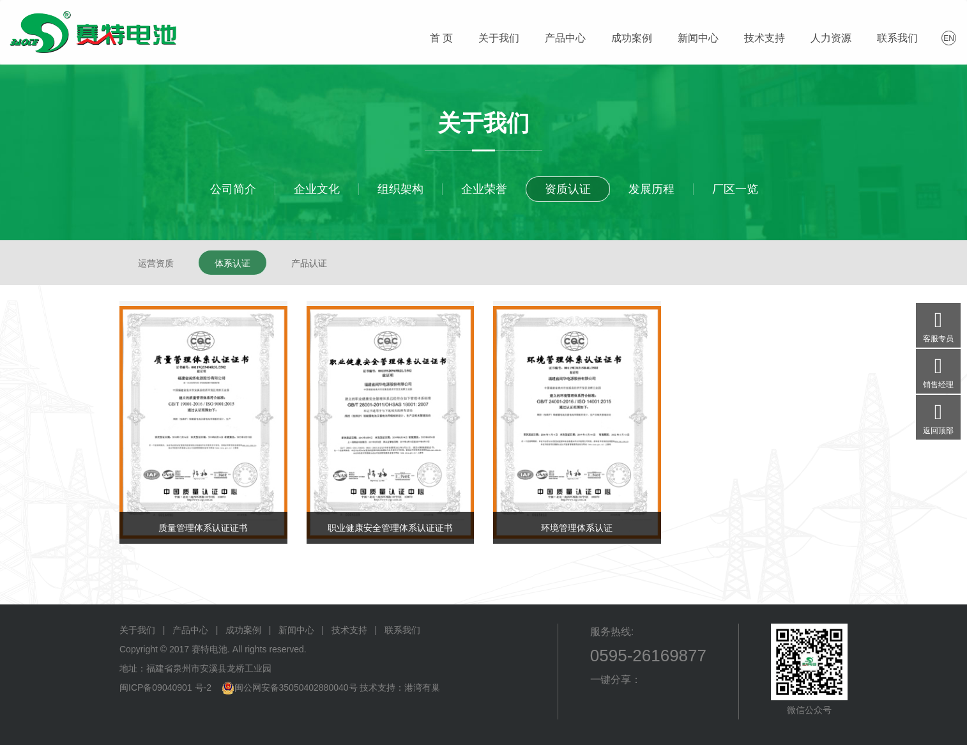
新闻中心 (296, 630)
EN (948, 38)
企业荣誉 (484, 189)
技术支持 (349, 630)
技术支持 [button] (764, 38)
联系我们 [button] (897, 38)
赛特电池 (93, 32)
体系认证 (232, 263)
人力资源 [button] (831, 38)
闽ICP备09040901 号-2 (165, 687)
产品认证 (309, 263)
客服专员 (938, 323)
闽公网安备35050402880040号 (296, 687)
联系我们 (402, 630)
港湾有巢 (422, 687)
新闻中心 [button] (698, 38)
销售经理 (938, 369)
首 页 (441, 38)
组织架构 (400, 189)
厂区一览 (735, 189)
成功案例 (631, 38)
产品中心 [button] (565, 38)
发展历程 (651, 189)
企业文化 (317, 189)
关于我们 (137, 630)
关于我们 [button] (498, 38)
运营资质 (156, 263)
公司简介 (233, 189)
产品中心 (190, 630)
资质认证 (568, 189)
